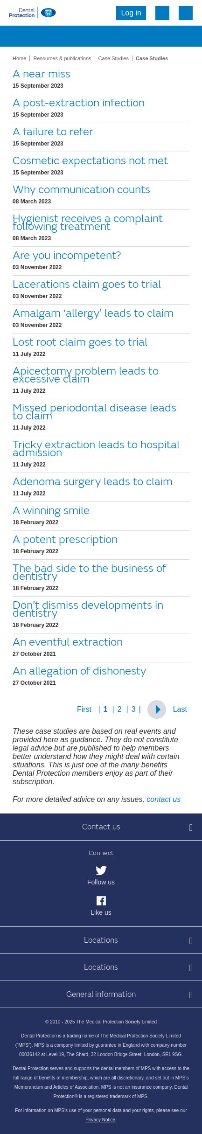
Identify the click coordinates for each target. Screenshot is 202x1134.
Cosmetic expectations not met (90, 160)
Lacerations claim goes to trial (87, 284)
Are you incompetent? (67, 255)
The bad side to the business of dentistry (89, 572)
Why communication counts (81, 189)
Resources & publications (62, 58)
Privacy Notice (100, 1119)
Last (180, 709)
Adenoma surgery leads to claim (93, 481)
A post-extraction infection (79, 103)
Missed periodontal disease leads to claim (94, 412)
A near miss (41, 74)
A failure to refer (53, 132)
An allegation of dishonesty (79, 671)
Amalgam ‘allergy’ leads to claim (93, 313)
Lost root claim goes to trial (80, 342)
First (84, 709)
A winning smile (51, 510)
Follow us (101, 882)
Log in (131, 13)
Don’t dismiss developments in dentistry (88, 609)
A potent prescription (65, 539)
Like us (101, 912)
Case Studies (113, 58)
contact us (163, 799)
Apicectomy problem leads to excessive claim (86, 375)
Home (19, 58)
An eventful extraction (68, 642)
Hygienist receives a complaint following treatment (88, 222)
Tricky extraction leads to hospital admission (96, 448)
